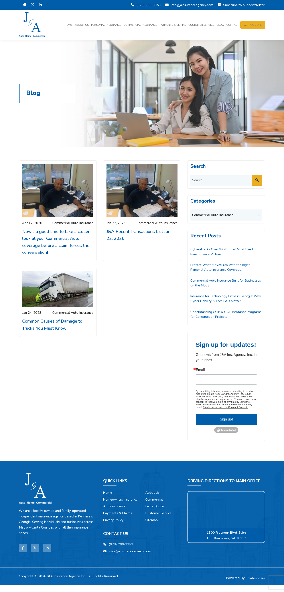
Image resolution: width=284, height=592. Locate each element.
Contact (232, 25)
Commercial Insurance (140, 25)
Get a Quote (154, 507)
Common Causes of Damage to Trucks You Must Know (52, 325)
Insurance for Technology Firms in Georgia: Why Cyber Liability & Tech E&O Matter (226, 299)
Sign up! (226, 420)
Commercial (154, 500)
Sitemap (151, 521)
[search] (226, 180)
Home (69, 25)
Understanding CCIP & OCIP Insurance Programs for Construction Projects (219, 315)
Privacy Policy (113, 526)
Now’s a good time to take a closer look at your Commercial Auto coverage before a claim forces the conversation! (56, 242)
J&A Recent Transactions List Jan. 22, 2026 (139, 235)
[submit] (257, 180)
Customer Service (201, 25)
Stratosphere (255, 584)
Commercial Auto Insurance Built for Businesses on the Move (217, 283)
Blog (220, 25)
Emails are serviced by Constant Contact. (225, 408)
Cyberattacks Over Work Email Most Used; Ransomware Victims (222, 252)
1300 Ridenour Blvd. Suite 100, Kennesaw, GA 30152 (226, 536)
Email (200, 370)
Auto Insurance (114, 512)
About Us (82, 25)
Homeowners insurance (113, 503)
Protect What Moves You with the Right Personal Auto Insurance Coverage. (220, 267)
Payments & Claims (173, 25)
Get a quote (253, 25)
